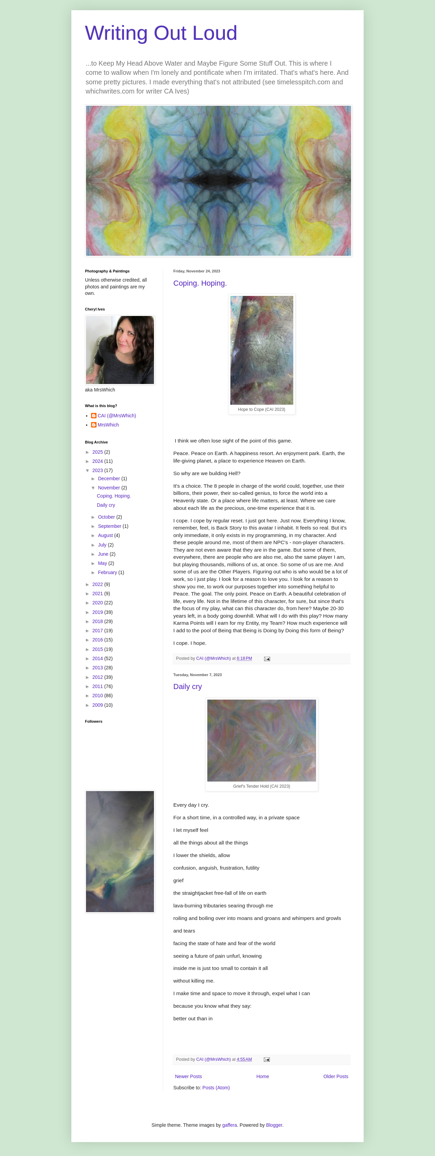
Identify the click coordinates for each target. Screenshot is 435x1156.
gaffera (229, 1125)
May (103, 563)
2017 (98, 630)
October (107, 517)
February (108, 572)
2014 (98, 658)
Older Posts (336, 1076)
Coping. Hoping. (200, 283)
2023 (98, 470)
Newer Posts (188, 1076)
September (110, 526)
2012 (98, 677)
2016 (98, 639)
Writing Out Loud (161, 32)
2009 (98, 705)
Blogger (274, 1125)
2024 (98, 461)
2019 (98, 612)
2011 (98, 686)
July (103, 545)
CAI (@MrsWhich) (117, 415)
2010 (98, 695)
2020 (98, 602)
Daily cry (187, 686)
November (109, 487)
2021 (98, 593)
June (103, 554)
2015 (98, 649)
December (109, 478)
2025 (98, 452)
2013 (98, 667)
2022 (98, 584)
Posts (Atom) (216, 1087)
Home (262, 1076)
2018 (98, 621)
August (106, 535)
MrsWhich (108, 425)
